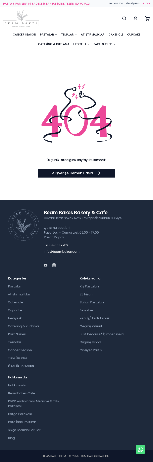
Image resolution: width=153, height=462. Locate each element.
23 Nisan (86, 294)
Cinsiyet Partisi (91, 350)
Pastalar (48, 35)
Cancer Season (24, 35)
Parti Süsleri (104, 44)
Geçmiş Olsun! (91, 326)
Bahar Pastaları (92, 302)
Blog (11, 438)
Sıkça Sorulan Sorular (24, 430)
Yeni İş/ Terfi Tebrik (95, 318)
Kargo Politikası (20, 414)
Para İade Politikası (22, 422)
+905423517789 (56, 245)
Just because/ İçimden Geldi (102, 334)
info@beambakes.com (61, 251)
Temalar (69, 35)
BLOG (146, 3)
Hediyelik (81, 44)
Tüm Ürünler (17, 358)
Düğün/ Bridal (90, 342)
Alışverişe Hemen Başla (76, 173)
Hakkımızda (116, 3)
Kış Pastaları (89, 286)
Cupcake (133, 35)
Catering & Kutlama (53, 44)
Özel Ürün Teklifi (21, 366)
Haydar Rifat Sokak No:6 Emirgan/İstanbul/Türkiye (83, 218)
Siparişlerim (133, 3)
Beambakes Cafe (21, 393)
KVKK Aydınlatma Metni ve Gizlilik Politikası (33, 403)
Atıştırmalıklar (93, 35)
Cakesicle (116, 35)
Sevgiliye (86, 310)
